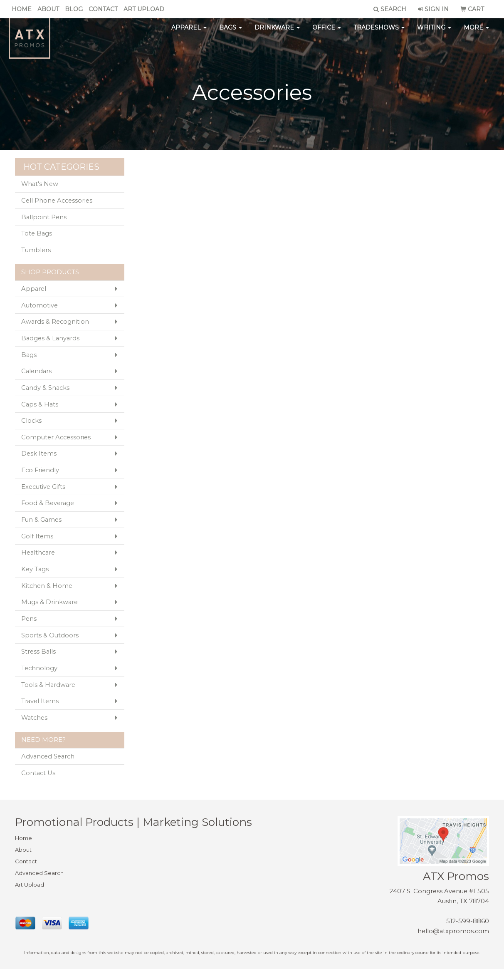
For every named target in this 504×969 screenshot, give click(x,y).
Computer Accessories (56, 437)
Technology (39, 668)
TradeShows (379, 33)
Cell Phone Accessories (56, 200)
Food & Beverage (47, 503)
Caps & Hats (39, 404)
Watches (34, 717)
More (476, 33)
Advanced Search (47, 756)
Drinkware (277, 33)
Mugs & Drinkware (49, 602)
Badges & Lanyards (50, 338)
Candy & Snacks (45, 388)
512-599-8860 (467, 921)
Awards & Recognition (55, 321)
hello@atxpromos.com (453, 931)
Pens (29, 618)
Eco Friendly (40, 470)
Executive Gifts (43, 487)
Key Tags (35, 569)
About (48, 9)
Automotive (39, 305)
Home (22, 9)
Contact (103, 9)
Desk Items (39, 453)
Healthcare (38, 552)
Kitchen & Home (46, 586)
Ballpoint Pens (44, 217)
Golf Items (37, 536)
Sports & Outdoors (50, 635)
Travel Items (40, 701)
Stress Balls (38, 651)
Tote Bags (36, 233)
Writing (434, 33)
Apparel (189, 33)
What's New (39, 184)
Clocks (31, 420)
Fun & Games (41, 519)
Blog (74, 9)
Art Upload (144, 9)
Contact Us (38, 773)
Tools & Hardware (48, 685)
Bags (230, 33)
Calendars (36, 371)
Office (326, 33)
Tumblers (36, 250)
